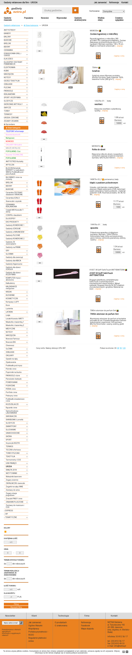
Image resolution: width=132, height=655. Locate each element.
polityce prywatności (79, 653)
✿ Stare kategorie (31, 25)
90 (121, 348)
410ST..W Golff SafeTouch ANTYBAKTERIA (101, 274)
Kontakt (124, 2)
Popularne (28, 18)
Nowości (45, 18)
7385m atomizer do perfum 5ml (104, 314)
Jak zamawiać (100, 2)
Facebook (85, 625)
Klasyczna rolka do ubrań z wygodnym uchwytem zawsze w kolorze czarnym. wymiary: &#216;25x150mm (108, 156)
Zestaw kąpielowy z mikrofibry (104, 34)
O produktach (61, 622)
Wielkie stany (101, 19)
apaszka (94, 228)
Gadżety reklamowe (12, 25)
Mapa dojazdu (87, 628)
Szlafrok (96, 71)
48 (118, 348)
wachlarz (98, 104)
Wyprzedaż (61, 18)
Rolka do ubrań (98, 149)
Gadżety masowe (8, 19)
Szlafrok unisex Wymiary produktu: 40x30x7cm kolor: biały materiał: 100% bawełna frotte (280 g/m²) (107, 77)
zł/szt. (119, 117)
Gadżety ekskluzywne (80, 19)
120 (124, 348)
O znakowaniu (61, 625)
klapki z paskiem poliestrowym (104, 183)
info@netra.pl (120, 646)
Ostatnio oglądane (119, 19)
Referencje (114, 2)
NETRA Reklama (115, 622)
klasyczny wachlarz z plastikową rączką (107, 110)
